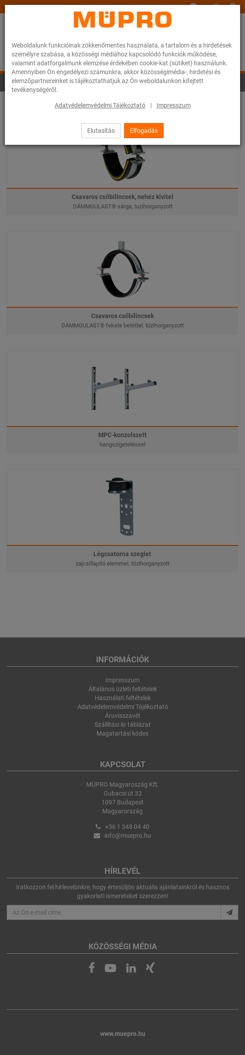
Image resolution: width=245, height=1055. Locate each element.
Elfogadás (144, 130)
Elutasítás (101, 130)
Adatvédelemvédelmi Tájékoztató (100, 105)
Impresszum (174, 105)
